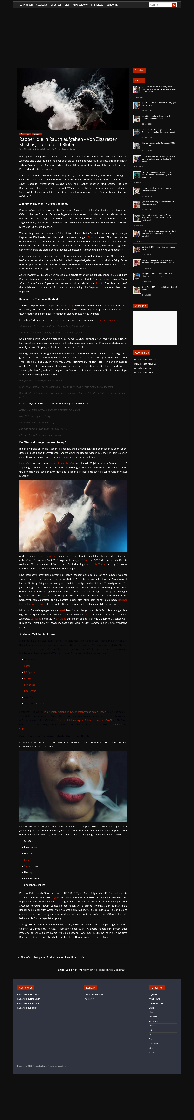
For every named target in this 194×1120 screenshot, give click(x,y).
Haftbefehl (25, 463)
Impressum (89, 999)
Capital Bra (50, 555)
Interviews (97, 5)
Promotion (153, 1043)
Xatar (27, 665)
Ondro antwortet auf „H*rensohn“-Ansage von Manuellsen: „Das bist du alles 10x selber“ (158, 159)
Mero (87, 614)
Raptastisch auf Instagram (144, 364)
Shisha (72, 149)
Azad (62, 610)
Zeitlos (152, 1052)
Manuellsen (115, 893)
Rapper (57, 149)
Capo (22, 728)
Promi (151, 1039)
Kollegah (50, 305)
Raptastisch (26, 5)
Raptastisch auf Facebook (144, 359)
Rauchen (65, 149)
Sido (90, 237)
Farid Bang (67, 305)
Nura (68, 897)
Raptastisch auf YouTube (144, 368)
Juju (56, 897)
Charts (152, 1008)
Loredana (36, 618)
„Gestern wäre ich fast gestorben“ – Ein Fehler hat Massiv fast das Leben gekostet (158, 130)
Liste (151, 1030)
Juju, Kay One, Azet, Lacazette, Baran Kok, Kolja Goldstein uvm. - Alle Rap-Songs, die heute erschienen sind (158, 217)
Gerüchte (112, 5)
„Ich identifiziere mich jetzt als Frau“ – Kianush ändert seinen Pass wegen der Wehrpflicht (157, 175)
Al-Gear (40, 703)
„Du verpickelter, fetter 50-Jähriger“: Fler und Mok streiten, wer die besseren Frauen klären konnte (159, 89)
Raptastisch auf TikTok (143, 372)
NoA (151, 1035)
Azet (119, 724)
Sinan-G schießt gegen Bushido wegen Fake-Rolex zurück (51, 957)
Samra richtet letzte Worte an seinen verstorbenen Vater (156, 189)
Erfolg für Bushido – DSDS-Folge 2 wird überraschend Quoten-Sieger (157, 275)
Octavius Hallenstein (42, 149)
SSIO (26, 859)
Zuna (113, 724)
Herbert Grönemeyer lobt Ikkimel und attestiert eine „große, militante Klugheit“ (158, 261)
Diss (67, 5)
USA (151, 1048)
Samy (27, 866)
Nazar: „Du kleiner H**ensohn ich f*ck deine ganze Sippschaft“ (92, 969)
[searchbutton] (174, 5)
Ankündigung (80, 5)
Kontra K (109, 305)
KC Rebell (29, 678)
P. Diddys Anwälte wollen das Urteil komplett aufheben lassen (156, 117)
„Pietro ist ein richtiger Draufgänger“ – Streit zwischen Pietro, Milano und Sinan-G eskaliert (159, 233)
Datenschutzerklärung (93, 994)
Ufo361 (84, 560)
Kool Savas (30, 690)
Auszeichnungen (156, 1003)
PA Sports (29, 672)
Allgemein (42, 5)
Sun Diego (29, 684)
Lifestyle (56, 5)
